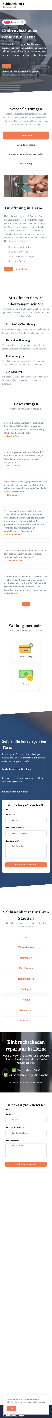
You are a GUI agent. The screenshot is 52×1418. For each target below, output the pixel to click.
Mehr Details (22, 269)
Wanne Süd (26, 1010)
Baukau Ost (26, 1020)
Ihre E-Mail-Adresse (13, 828)
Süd (26, 937)
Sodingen (26, 989)
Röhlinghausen (26, 978)
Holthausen (26, 957)
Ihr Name (9, 815)
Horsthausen (26, 968)
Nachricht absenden (26, 864)
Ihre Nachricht (11, 841)
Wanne (26, 999)
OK (11, 1408)
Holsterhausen (26, 947)
